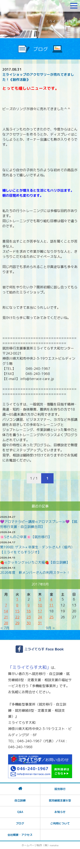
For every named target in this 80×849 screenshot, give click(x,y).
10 (40, 605)
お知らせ (59, 812)
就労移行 (59, 789)
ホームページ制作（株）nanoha (40, 845)
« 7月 (4, 628)
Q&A (20, 812)
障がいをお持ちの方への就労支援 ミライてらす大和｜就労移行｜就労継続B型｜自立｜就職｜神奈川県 (28, 5)
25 (51, 617)
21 (6, 617)
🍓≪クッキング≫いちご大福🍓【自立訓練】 (35, 562)
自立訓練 (20, 800)
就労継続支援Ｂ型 (60, 800)
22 (17, 617)
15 (17, 611)
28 (6, 623)
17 (40, 611)
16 (28, 611)
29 (17, 623)
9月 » (50, 628)
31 (40, 623)
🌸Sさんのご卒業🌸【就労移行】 (25, 537)
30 (28, 623)
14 (6, 611)
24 (40, 617)
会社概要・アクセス (19, 835)
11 (51, 605)
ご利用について (60, 823)
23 (28, 617)
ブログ (20, 823)
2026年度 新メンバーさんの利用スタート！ (35, 572)
